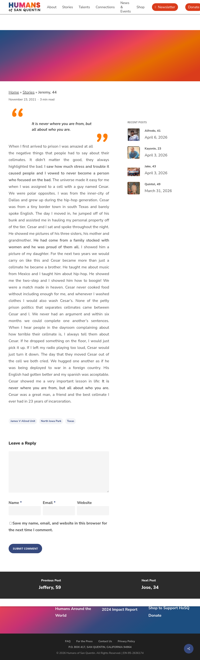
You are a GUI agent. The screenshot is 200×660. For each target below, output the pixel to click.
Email (49, 502)
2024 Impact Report (119, 609)
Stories (28, 92)
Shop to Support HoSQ (169, 608)
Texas (70, 421)
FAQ (67, 641)
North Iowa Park (51, 421)
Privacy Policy (126, 641)
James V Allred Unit (23, 421)
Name (15, 502)
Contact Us (105, 641)
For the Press (84, 641)
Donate (155, 615)
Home (14, 92)
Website (84, 502)
